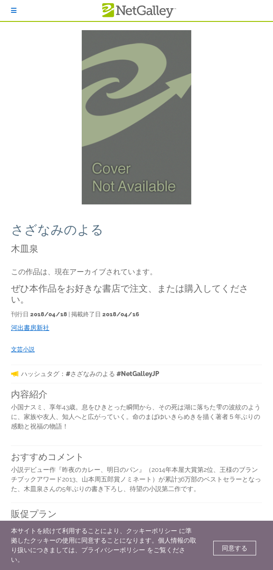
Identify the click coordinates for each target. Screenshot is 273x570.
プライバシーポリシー (113, 550)
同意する (234, 548)
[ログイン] (13, 10)
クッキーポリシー (151, 530)
